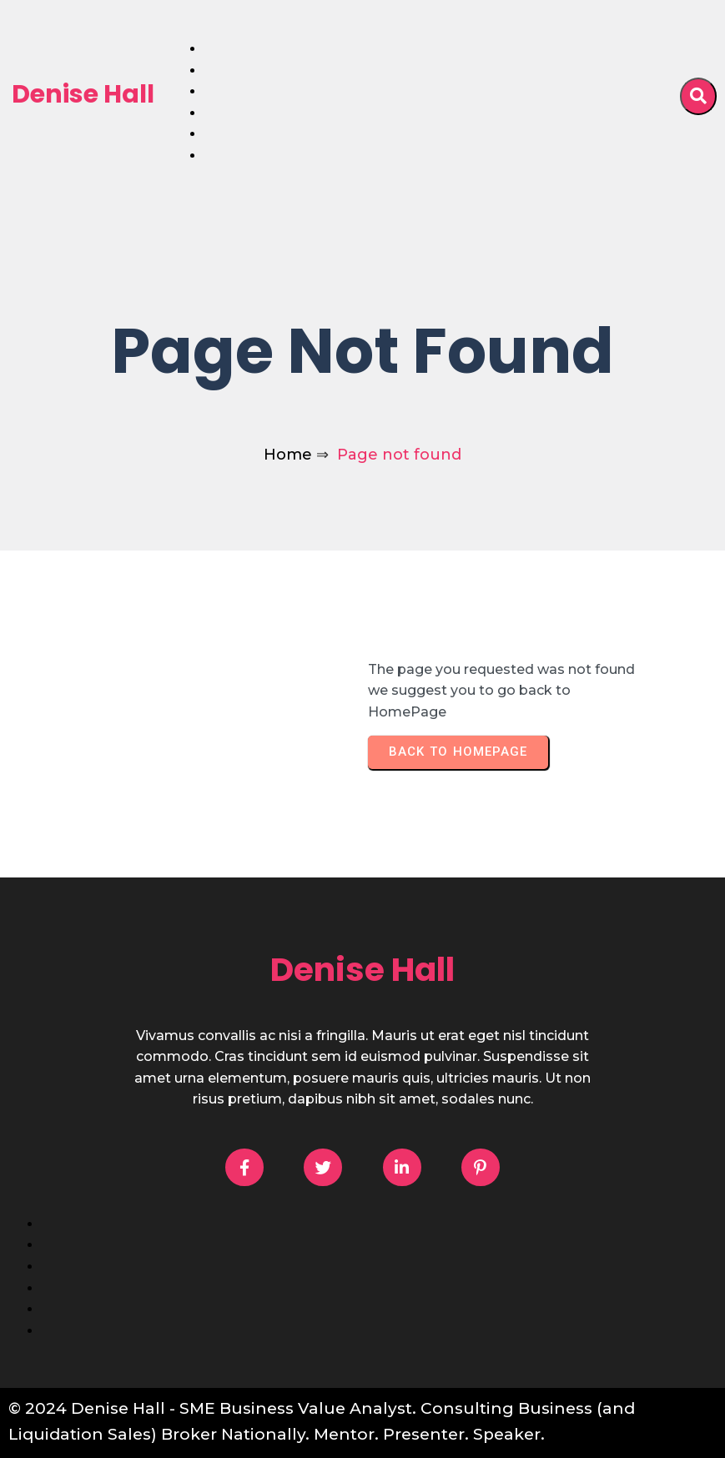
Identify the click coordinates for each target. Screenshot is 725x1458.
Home (288, 454)
